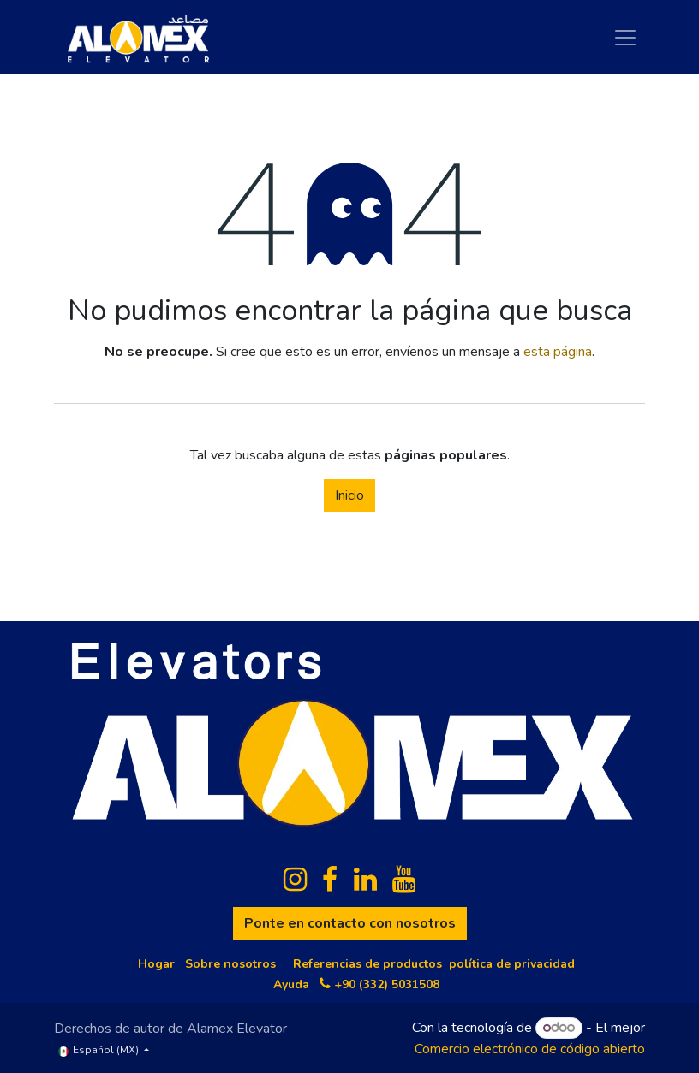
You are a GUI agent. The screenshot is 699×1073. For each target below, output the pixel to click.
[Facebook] (330, 880)
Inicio (349, 495)
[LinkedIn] (365, 880)
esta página (557, 351)
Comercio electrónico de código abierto (530, 1049)
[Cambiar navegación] (625, 36)
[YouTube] (404, 880)
